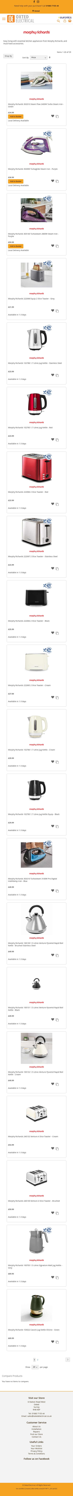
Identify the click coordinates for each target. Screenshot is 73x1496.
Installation (36, 1429)
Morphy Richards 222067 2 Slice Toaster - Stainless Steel (33, 556)
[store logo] (20, 19)
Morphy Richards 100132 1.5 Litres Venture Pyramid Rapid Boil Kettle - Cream (35, 1073)
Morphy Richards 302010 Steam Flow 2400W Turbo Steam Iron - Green (36, 105)
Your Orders (36, 1446)
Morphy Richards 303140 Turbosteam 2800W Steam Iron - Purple (33, 235)
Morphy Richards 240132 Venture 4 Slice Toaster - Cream (33, 1136)
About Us (36, 1426)
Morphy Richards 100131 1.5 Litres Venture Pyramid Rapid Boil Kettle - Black (35, 1008)
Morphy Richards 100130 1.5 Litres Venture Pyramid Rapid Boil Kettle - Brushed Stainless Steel (35, 944)
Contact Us (36, 1437)
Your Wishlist (36, 1448)
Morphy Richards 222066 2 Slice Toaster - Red (28, 492)
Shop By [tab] (8, 56)
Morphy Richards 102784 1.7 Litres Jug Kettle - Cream (31, 750)
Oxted (37, 11)
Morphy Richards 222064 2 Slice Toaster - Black (28, 621)
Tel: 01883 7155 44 (36, 1413)
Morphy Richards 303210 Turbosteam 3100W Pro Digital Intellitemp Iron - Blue (32, 879)
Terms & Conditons (36, 1453)
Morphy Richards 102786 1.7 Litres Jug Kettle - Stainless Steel (35, 363)
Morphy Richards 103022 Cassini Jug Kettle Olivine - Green (34, 1330)
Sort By (25, 57)
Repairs (36, 1431)
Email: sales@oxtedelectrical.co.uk (36, 1416)
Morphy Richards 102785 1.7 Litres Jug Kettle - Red (30, 427)
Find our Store (36, 1434)
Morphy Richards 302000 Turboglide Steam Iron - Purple (33, 169)
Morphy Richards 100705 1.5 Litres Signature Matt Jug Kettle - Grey (35, 1266)
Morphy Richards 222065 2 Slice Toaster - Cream (29, 685)
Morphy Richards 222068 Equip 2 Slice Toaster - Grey (31, 298)
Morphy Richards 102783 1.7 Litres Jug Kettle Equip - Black (33, 814)
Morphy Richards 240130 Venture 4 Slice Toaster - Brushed (34, 1201)
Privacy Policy (36, 1451)
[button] (53, 116)
